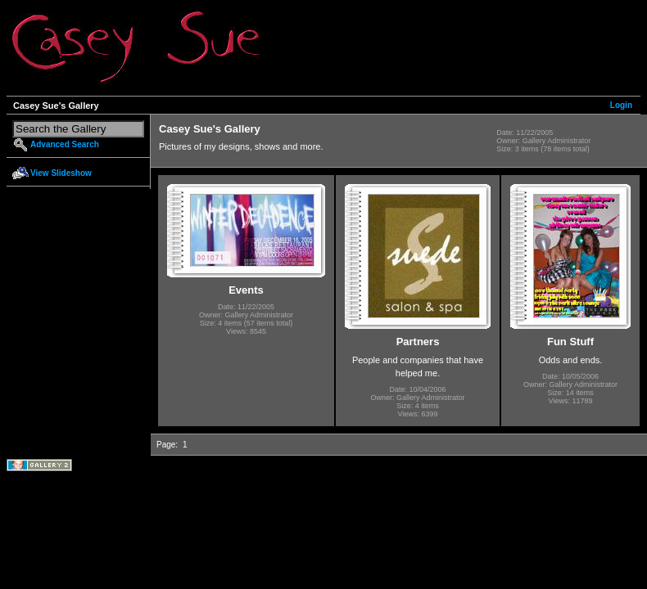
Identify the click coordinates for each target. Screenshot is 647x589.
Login (621, 105)
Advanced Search (64, 144)
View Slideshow (61, 173)
